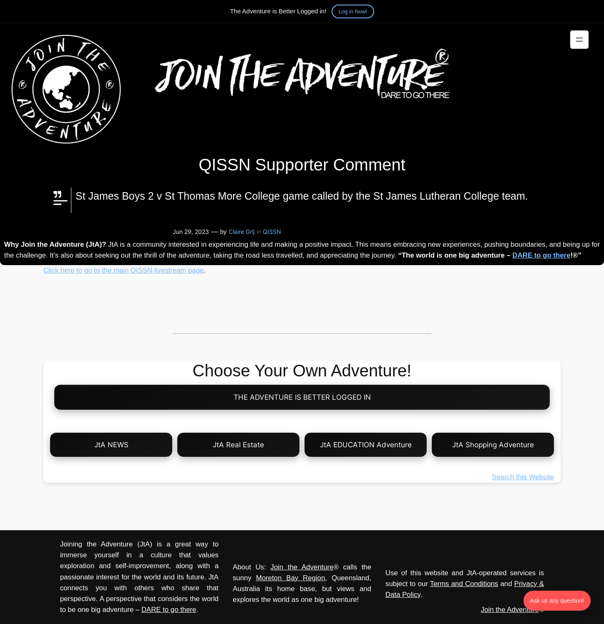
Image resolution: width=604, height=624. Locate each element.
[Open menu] (579, 40)
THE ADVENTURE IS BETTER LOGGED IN (302, 397)
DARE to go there (542, 255)
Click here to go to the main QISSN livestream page (123, 270)
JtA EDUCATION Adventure (366, 445)
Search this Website (523, 477)
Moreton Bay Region (290, 578)
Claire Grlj (241, 231)
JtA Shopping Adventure (493, 445)
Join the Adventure (301, 567)
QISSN (272, 231)
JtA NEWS (111, 445)
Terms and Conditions (464, 584)
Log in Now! (353, 11)
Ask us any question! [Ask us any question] (557, 600)
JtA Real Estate (238, 445)
